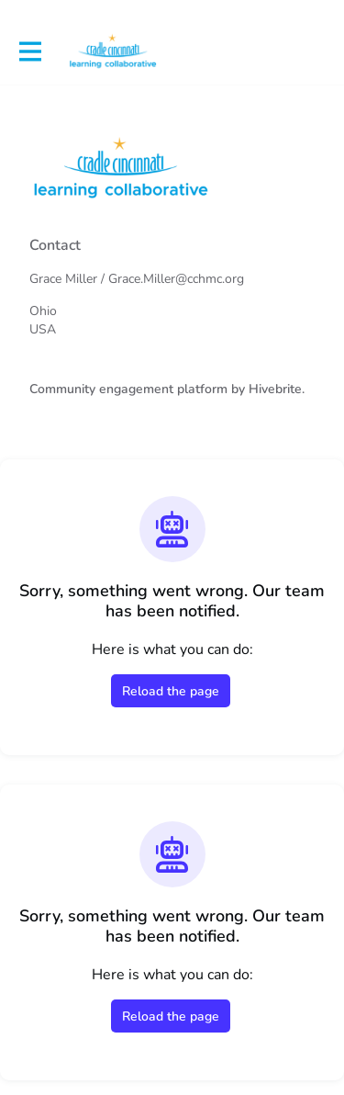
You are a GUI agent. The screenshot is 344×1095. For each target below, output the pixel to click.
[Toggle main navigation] (29, 51)
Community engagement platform (128, 389)
